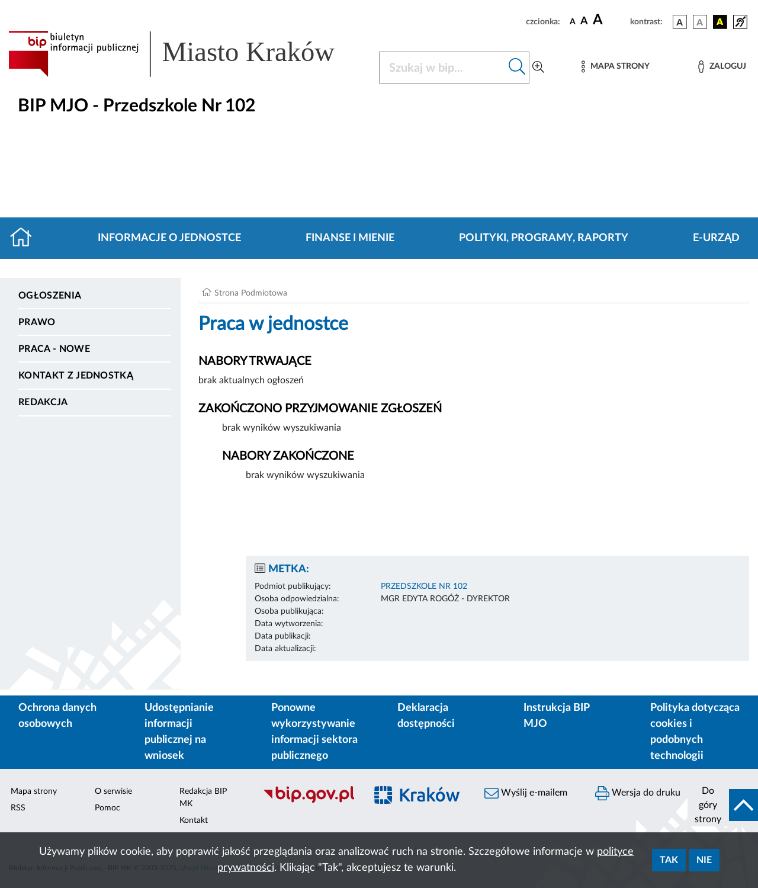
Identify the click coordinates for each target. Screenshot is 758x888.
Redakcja (43, 402)
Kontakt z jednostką (75, 375)
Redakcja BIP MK (203, 797)
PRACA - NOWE (54, 349)
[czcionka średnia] (584, 22)
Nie (704, 860)
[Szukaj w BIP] (442, 68)
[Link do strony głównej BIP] (186, 54)
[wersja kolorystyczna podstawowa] (680, 22)
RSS (18, 808)
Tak (669, 860)
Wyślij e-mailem (525, 793)
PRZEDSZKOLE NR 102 (424, 586)
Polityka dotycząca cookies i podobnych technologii (695, 732)
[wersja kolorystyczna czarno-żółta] (720, 22)
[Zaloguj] (722, 66)
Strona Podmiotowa (250, 293)
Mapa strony (34, 791)
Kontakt (193, 820)
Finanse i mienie (350, 238)
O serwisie (113, 791)
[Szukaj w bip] (517, 68)
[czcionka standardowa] (572, 21)
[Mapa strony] (615, 66)
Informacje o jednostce (169, 238)
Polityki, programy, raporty (543, 238)
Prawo (37, 322)
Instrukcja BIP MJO (556, 716)
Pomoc (107, 808)
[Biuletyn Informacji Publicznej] (308, 801)
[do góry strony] (723, 805)
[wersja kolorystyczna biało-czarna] (700, 22)
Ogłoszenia (49, 295)
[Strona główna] (26, 238)
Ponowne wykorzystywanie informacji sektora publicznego (314, 732)
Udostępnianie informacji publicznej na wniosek (179, 732)
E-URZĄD (716, 238)
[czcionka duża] (610, 20)
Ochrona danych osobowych (57, 716)
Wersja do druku (637, 793)
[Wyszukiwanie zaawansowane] (538, 67)
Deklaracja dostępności (426, 716)
